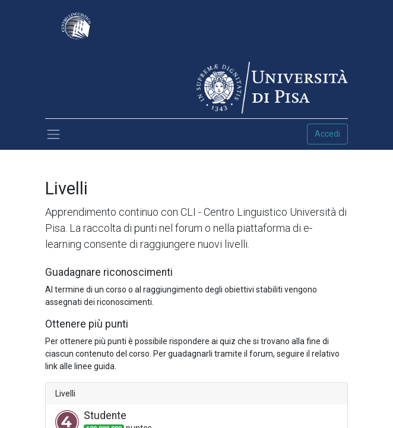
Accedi (327, 134)
